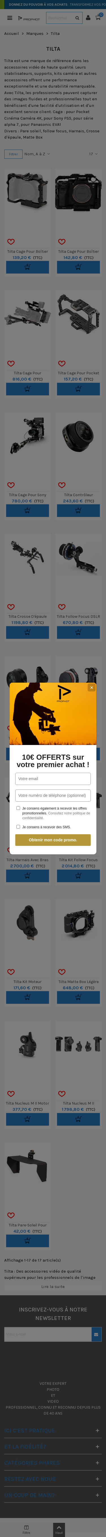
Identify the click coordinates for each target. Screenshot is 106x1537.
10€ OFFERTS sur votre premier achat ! (53, 760)
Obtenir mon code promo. (53, 840)
